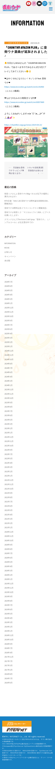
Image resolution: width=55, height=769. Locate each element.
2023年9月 (8, 402)
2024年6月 (8, 372)
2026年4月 (8, 294)
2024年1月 (8, 385)
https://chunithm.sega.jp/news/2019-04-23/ (23, 124)
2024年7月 (8, 368)
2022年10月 (8, 445)
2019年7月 (8, 605)
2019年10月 (8, 592)
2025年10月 (8, 316)
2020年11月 (8, 536)
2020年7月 (8, 553)
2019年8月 (8, 601)
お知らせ (8, 252)
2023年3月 (8, 424)
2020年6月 (8, 558)
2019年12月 (8, 583)
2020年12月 (8, 532)
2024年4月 (8, 376)
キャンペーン (10, 256)
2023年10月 (8, 398)
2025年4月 (8, 333)
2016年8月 (8, 674)
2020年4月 (8, 566)
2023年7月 (8, 411)
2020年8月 (8, 549)
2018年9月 (8, 644)
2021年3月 (8, 519)
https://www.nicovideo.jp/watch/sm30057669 (24, 102)
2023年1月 (8, 432)
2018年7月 (8, 648)
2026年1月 (8, 303)
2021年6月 (8, 506)
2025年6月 (8, 329)
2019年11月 (8, 588)
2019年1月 (8, 631)
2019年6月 (8, 609)
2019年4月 (8, 618)
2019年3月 (8, 622)
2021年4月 (8, 514)
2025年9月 (8, 320)
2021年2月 (8, 523)
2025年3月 (8, 338)
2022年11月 (8, 441)
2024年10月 (8, 359)
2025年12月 (8, 307)
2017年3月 (8, 665)
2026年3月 (8, 299)
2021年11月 (8, 484)
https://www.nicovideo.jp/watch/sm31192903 (24, 86)
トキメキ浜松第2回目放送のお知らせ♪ (35, 170)
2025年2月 (8, 342)
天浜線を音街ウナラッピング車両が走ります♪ (16, 170)
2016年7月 (8, 678)
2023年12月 (8, 389)
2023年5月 (8, 420)
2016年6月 (8, 682)
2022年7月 (8, 454)
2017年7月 (8, 661)
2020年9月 (8, 545)
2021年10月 (8, 489)
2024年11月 (8, 355)
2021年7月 (8, 501)
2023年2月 (8, 428)
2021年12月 (8, 480)
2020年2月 (8, 575)
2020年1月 (8, 579)
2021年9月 (8, 493)
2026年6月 (8, 286)
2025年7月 (8, 325)
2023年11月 (8, 394)
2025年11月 (8, 312)
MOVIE (7, 248)
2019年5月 (8, 613)
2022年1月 (8, 476)
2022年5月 (8, 458)
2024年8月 (8, 363)
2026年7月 (8, 282)
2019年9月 (8, 596)
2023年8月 (8, 407)
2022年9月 (8, 450)
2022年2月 (8, 471)
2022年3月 (8, 467)
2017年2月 (8, 670)
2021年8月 (8, 497)
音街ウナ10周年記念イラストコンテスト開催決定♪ (25, 208)
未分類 (7, 260)
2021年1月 (8, 527)
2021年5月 (8, 510)
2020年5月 (8, 562)
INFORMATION (18, 43)
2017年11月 (8, 657)
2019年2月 (8, 626)
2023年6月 (8, 415)
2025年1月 (8, 346)
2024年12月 (8, 351)
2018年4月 (8, 652)
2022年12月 (8, 437)
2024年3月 (8, 381)
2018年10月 (8, 639)
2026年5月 (8, 290)
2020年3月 (8, 570)
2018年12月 (8, 635)
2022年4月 (8, 463)
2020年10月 (8, 540)
